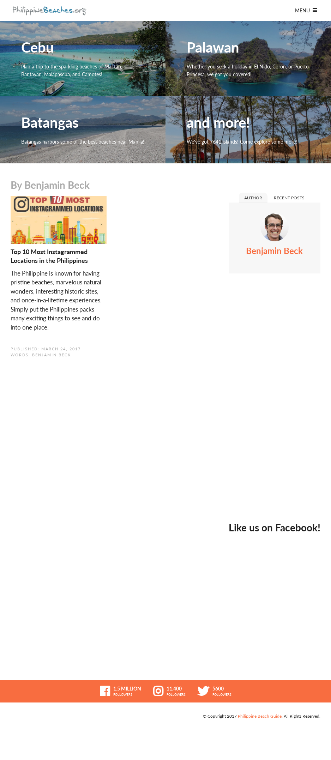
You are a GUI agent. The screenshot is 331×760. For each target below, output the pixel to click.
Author (253, 197)
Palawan (248, 58)
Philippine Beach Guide (260, 716)
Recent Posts (289, 197)
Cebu (83, 58)
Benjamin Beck (51, 354)
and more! (248, 129)
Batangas (83, 129)
